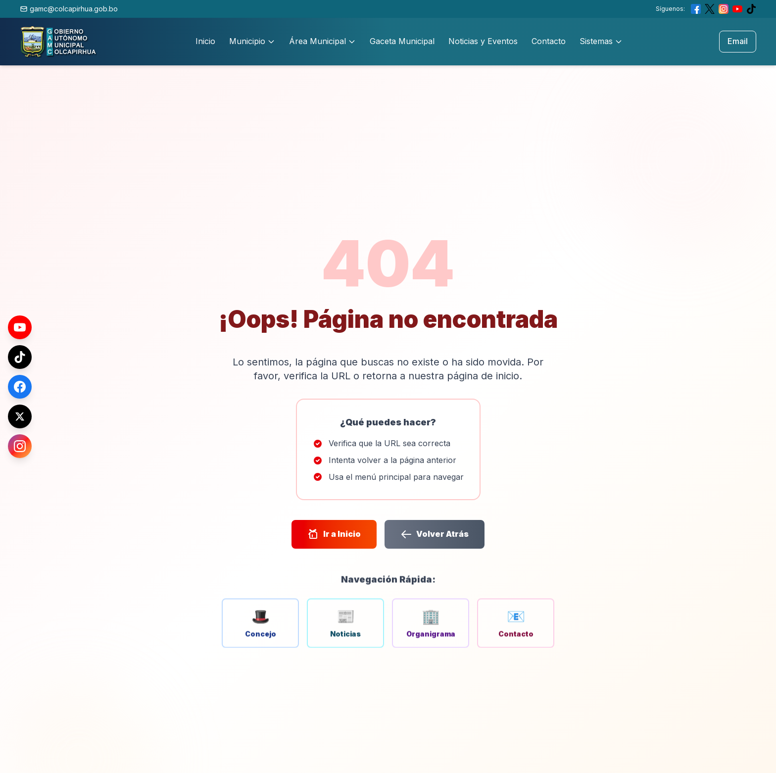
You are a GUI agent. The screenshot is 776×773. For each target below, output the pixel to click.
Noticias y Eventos (483, 41)
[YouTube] (20, 327)
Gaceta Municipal (402, 41)
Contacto (549, 41)
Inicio (205, 41)
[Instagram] (20, 446)
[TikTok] (20, 357)
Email (738, 41)
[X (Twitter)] (20, 416)
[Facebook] (20, 387)
